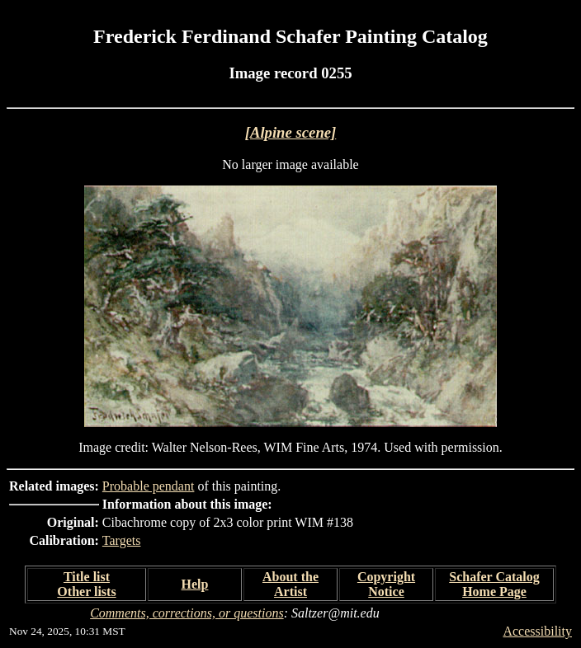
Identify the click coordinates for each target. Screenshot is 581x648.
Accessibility (537, 631)
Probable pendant (148, 486)
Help (195, 584)
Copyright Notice (386, 584)
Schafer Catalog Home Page (494, 584)
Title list (87, 577)
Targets (121, 540)
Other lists (86, 592)
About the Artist (290, 584)
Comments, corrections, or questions (187, 613)
